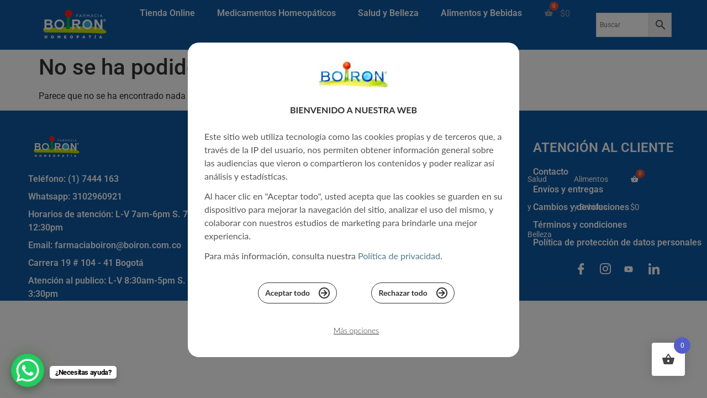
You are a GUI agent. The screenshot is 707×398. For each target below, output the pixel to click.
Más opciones (356, 333)
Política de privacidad (399, 258)
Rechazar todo (413, 295)
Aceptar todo (297, 295)
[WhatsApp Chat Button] (27, 370)
